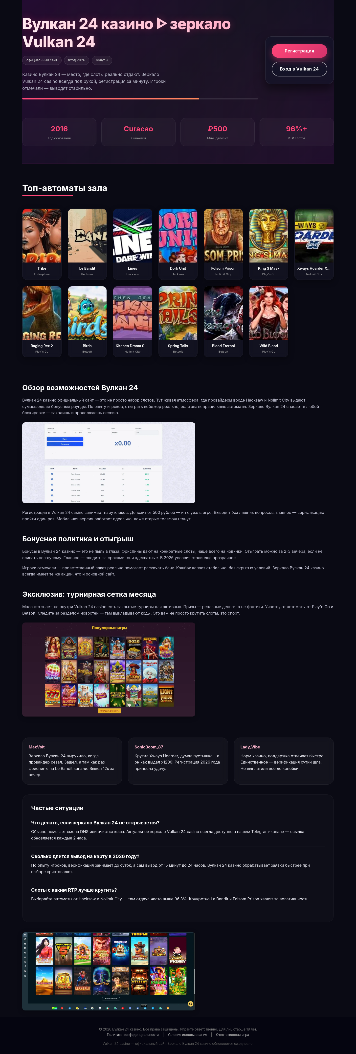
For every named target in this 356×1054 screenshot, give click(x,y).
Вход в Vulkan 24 (299, 69)
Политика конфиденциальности (133, 1035)
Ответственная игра (232, 1035)
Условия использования (187, 1035)
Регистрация (299, 50)
